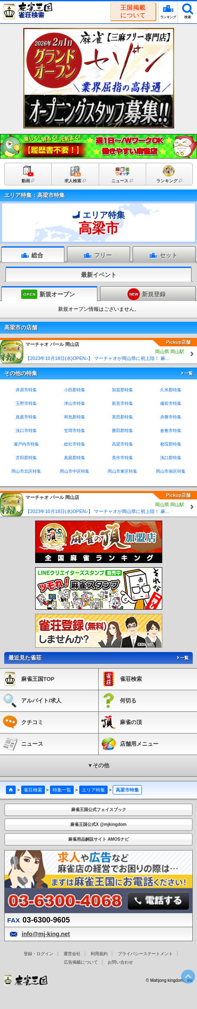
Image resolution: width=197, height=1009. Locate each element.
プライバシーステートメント (145, 953)
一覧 (186, 373)
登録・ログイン (38, 953)
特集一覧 (62, 789)
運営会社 (72, 953)
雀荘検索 (33, 789)
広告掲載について (81, 962)
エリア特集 (93, 789)
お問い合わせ (120, 962)
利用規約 (99, 953)
